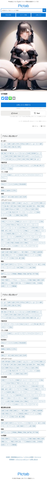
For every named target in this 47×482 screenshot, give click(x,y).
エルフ (16, 264)
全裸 (2, 203)
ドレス (17, 239)
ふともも (32, 156)
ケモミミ (4, 267)
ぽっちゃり (16, 153)
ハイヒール (11, 236)
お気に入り (38, 15)
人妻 (9, 230)
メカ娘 (17, 267)
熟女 (11, 168)
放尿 (42, 280)
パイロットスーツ (34, 242)
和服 (12, 242)
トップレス (26, 246)
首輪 (26, 230)
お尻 (26, 156)
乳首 (19, 159)
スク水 (41, 227)
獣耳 (11, 264)
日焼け (13, 258)
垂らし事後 (36, 206)
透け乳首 (12, 212)
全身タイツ (18, 246)
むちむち (23, 153)
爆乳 (9, 144)
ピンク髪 (20, 252)
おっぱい (4, 144)
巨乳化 (23, 144)
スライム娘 (28, 267)
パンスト (36, 236)
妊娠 (19, 203)
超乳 (13, 144)
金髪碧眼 (39, 252)
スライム (10, 267)
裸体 (37, 209)
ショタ (31, 165)
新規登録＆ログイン (17, 457)
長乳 (9, 147)
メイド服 (23, 239)
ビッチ (33, 212)
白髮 (2, 255)
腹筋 (15, 156)
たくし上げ (4, 212)
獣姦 (24, 274)
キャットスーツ (30, 233)
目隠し (35, 283)
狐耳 (7, 264)
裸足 (37, 230)
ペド (7, 168)
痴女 (15, 206)
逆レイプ (21, 283)
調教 (2, 283)
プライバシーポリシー (22, 459)
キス (34, 175)
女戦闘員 (35, 239)
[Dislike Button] (38, 113)
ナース (29, 239)
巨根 (27, 159)
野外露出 (8, 203)
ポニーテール (14, 255)
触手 (2, 274)
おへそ (39, 153)
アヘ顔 (8, 197)
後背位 (9, 190)
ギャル (3, 233)
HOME (8, 457)
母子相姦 (35, 274)
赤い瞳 (18, 258)
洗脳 (30, 280)
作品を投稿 (8, 15)
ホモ (11, 184)
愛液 (17, 215)
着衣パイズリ (20, 209)
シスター (42, 230)
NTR (37, 203)
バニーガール (15, 227)
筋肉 (19, 156)
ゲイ (7, 184)
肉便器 (40, 283)
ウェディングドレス (7, 246)
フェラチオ (28, 175)
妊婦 (29, 153)
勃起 (21, 215)
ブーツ (42, 236)
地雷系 (9, 233)
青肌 (7, 255)
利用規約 (11, 459)
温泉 (32, 209)
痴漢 (38, 212)
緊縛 (7, 280)
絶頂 (16, 197)
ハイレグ (15, 230)
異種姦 (14, 274)
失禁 (16, 283)
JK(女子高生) (11, 224)
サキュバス (22, 264)
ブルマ (43, 242)
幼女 (21, 165)
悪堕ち (14, 203)
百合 (2, 184)
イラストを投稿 (28, 457)
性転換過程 (22, 184)
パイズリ (4, 175)
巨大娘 (9, 159)
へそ (2, 156)
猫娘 (34, 267)
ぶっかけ (15, 175)
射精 (23, 206)
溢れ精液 (29, 206)
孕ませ (28, 209)
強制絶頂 (28, 283)
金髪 (2, 252)
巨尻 (11, 156)
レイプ (12, 280)
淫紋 (42, 221)
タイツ (29, 227)
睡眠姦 (14, 286)
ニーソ (39, 233)
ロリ (2, 165)
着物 (26, 242)
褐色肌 (21, 255)
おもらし (24, 280)
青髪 (34, 252)
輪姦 (34, 280)
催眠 (38, 280)
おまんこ (38, 156)
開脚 (7, 209)
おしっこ (17, 280)
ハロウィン (29, 224)
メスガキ (16, 165)
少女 (26, 165)
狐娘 (21, 267)
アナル (3, 159)
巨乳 (18, 144)
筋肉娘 (34, 153)
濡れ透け (7, 206)
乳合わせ (12, 209)
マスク (21, 230)
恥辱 (25, 197)
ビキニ (22, 224)
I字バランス (19, 212)
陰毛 (7, 156)
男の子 (42, 165)
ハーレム (27, 212)
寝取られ (42, 203)
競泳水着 (35, 227)
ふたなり (8, 274)
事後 (42, 206)
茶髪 (39, 255)
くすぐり (8, 286)
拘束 (2, 280)
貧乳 (27, 144)
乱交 (2, 209)
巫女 (21, 242)
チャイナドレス (27, 236)
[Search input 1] (22, 10)
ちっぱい (33, 144)
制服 (17, 221)
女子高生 (22, 227)
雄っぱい (37, 159)
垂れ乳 (14, 147)
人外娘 (43, 264)
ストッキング (20, 233)
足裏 (23, 159)
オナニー (39, 175)
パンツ (36, 224)
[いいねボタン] (15, 113)
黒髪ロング (28, 252)
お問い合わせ (34, 459)
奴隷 (2, 286)
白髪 (7, 252)
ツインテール (33, 255)
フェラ (21, 175)
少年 (2, 168)
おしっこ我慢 (9, 283)
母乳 (19, 147)
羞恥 (2, 197)
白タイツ (4, 236)
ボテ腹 (9, 153)
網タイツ (4, 239)
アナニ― (4, 178)
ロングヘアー (5, 258)
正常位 (14, 190)
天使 (29, 264)
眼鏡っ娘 (4, 230)
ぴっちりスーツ (25, 221)
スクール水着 (5, 242)
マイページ (38, 457)
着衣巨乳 (19, 236)
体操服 (17, 242)
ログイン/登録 (23, 15)
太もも (14, 159)
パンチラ (31, 230)
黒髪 (11, 252)
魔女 (13, 233)
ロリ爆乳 (39, 144)
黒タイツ (10, 239)
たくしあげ (31, 203)
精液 (19, 206)
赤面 (12, 197)
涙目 (20, 197)
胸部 (31, 159)
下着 (17, 224)
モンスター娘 (35, 264)
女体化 (16, 184)
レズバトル (4, 215)
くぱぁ (24, 203)
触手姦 (29, 274)
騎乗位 (3, 190)
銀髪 (15, 252)
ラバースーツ (35, 221)
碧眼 (23, 258)
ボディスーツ (5, 227)
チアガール (34, 246)
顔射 (9, 175)
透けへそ (12, 215)
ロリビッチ (9, 165)
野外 (26, 215)
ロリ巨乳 (4, 147)
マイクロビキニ (10, 221)
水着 (2, 221)
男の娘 (36, 165)
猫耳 (2, 264)
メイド (3, 224)
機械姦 (20, 274)
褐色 (26, 255)
